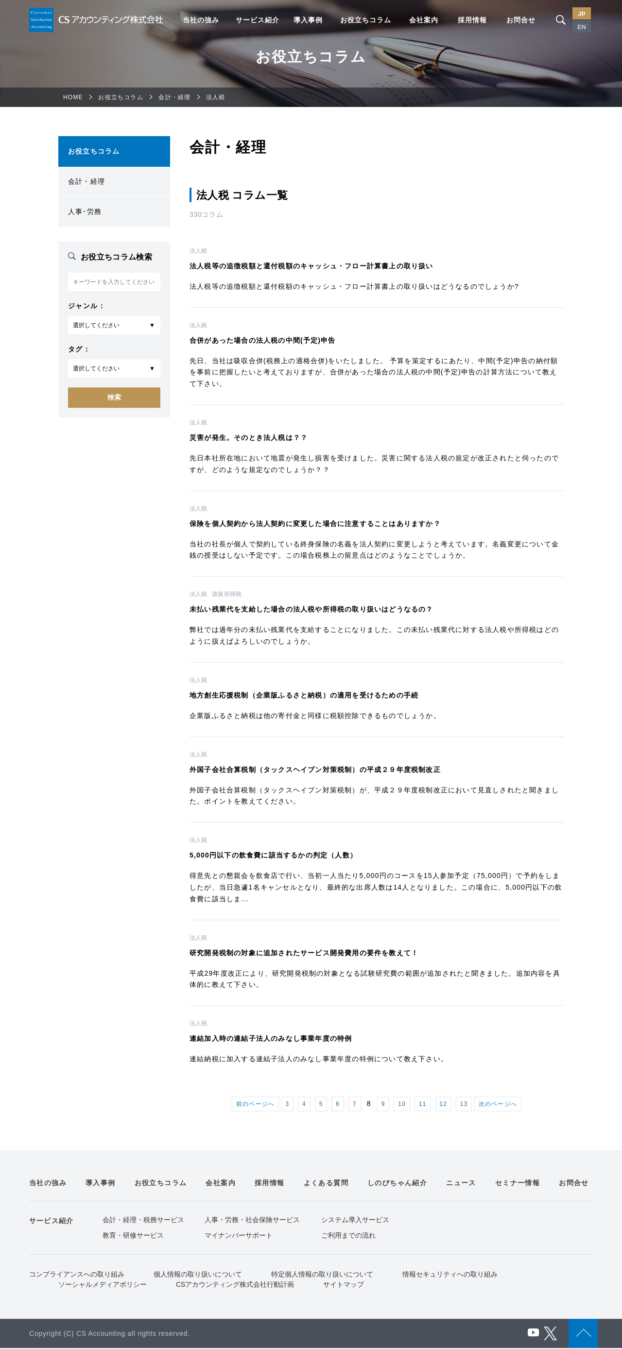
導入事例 (308, 20)
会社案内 (423, 20)
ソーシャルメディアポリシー (102, 1285)
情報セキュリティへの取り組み (450, 1275)
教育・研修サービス (133, 1236)
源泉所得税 (227, 594)
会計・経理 (174, 97)
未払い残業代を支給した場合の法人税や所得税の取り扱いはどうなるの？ (311, 609)
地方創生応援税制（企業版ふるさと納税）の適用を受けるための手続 (304, 695)
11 (426, 1104)
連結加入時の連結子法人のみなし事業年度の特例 (271, 1038)
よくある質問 (326, 1183)
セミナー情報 (517, 1183)
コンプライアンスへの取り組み (76, 1275)
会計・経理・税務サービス (143, 1221)
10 (404, 1104)
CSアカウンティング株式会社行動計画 (235, 1285)
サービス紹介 (257, 20)
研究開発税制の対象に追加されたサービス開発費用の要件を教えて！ (304, 953)
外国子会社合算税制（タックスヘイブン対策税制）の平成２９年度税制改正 (315, 769)
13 (469, 1104)
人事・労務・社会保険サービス (252, 1221)
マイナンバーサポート (239, 1236)
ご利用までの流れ (348, 1236)
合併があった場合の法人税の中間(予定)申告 (263, 340)
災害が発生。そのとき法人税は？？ (249, 437)
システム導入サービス (355, 1221)
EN (581, 27)
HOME (73, 97)
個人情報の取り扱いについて (198, 1275)
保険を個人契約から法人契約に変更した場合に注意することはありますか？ (315, 523)
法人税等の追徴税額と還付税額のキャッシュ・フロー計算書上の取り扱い (311, 266)
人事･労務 (85, 211)
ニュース (461, 1183)
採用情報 (472, 20)
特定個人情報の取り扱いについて (322, 1275)
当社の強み (201, 20)
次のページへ (504, 1104)
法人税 (198, 250)
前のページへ (249, 1104)
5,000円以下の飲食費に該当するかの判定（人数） (273, 855)
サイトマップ (343, 1285)
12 (447, 1104)
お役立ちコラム (365, 20)
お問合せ (521, 20)
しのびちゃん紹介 (397, 1183)
